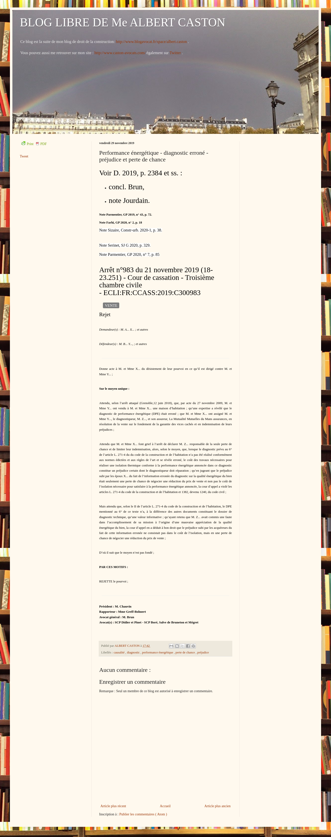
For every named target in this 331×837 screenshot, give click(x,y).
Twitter (176, 53)
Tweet (24, 156)
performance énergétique (158, 652)
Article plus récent (113, 806)
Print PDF (34, 144)
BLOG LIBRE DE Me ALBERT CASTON (122, 22)
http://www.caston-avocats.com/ (120, 53)
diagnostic (134, 652)
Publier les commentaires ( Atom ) (143, 814)
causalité (119, 652)
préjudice (203, 652)
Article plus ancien (217, 806)
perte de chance (186, 652)
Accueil (165, 806)
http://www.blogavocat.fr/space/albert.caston (152, 41)
